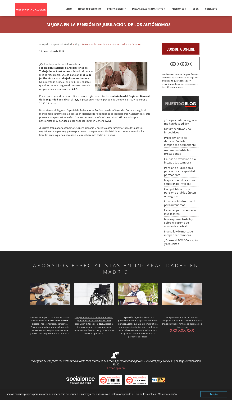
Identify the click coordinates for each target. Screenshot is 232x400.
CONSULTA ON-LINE (181, 49)
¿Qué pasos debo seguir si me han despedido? (180, 121)
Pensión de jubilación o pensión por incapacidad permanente (179, 171)
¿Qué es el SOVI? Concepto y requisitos (181, 242)
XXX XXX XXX (181, 63)
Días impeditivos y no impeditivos (177, 130)
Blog (196, 8)
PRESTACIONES (115, 8)
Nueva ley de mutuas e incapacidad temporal (178, 233)
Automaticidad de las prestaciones (177, 151)
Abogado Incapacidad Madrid (55, 44)
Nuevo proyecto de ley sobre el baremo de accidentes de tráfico (178, 222)
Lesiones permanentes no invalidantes (180, 212)
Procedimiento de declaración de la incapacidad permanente (180, 141)
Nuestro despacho (89, 8)
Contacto (211, 8)
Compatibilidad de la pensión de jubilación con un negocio (180, 192)
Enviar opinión (116, 368)
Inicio (68, 8)
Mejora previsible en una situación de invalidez (179, 182)
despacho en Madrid (101, 131)
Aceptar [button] (214, 394)
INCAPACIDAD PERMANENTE (147, 8)
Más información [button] (167, 394)
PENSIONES (178, 8)
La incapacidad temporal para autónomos (179, 203)
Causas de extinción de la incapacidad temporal (180, 160)
